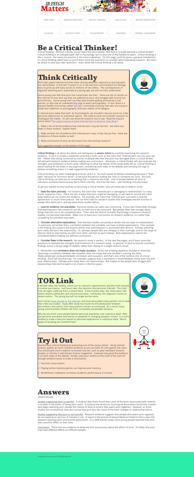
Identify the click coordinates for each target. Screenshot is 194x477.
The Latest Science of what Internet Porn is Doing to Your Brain (84, 121)
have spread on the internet (65, 301)
